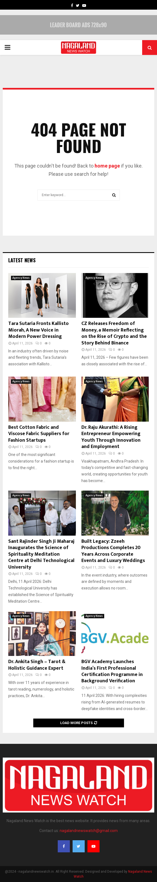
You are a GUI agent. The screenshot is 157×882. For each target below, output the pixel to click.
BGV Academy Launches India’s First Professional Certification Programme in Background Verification (112, 671)
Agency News (21, 277)
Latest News (21, 260)
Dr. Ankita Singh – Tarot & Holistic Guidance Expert (36, 665)
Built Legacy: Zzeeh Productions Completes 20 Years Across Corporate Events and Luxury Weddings (113, 551)
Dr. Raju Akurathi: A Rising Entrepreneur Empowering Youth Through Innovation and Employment (111, 437)
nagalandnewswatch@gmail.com (89, 830)
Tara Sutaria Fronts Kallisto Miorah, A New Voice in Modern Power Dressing (38, 330)
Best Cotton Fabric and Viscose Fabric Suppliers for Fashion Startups (38, 433)
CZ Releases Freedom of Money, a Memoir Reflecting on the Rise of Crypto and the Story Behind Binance (114, 333)
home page (107, 166)
